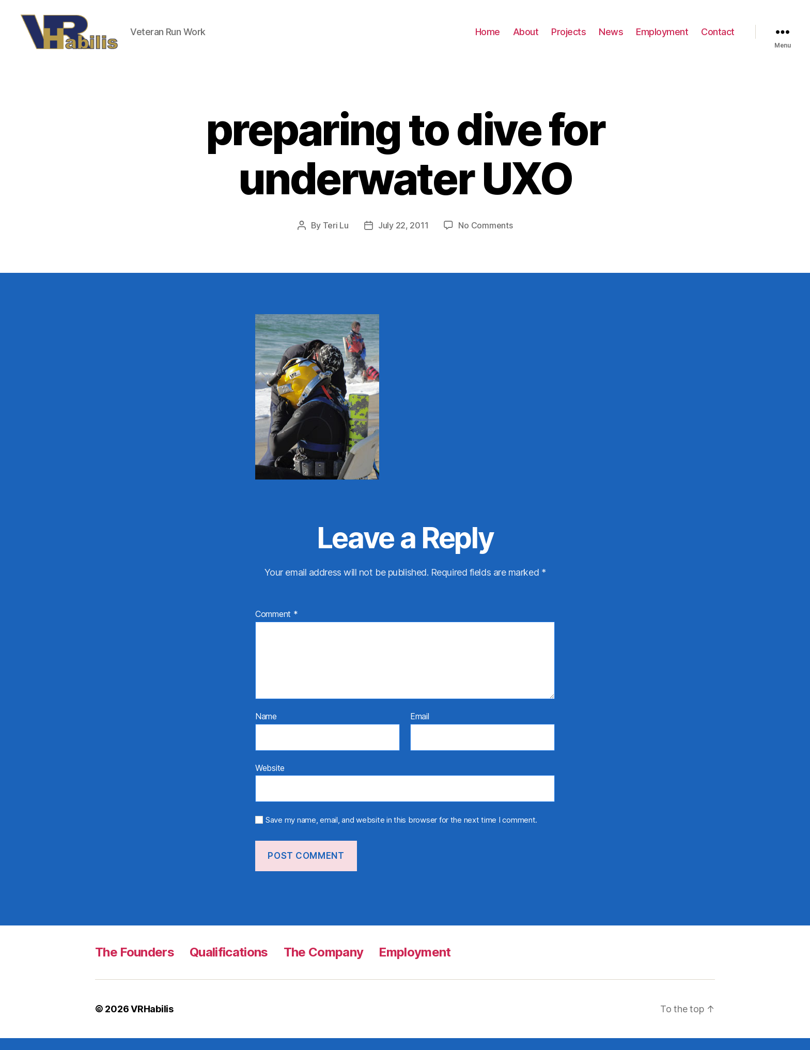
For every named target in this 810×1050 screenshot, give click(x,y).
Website (270, 780)
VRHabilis (152, 1020)
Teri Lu (336, 237)
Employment (662, 37)
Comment (276, 626)
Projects (568, 37)
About (526, 37)
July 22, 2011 (403, 237)
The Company (324, 963)
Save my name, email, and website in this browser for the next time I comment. (401, 832)
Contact (718, 37)
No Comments (485, 237)
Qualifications (229, 963)
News (611, 37)
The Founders (134, 963)
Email (419, 728)
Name (266, 728)
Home (487, 37)
